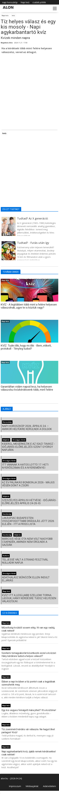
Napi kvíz (25, 2)
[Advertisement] (29, 87)
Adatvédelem (49, 786)
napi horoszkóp (10, 2)
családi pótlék (39, 2)
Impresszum (15, 786)
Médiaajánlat (32, 786)
